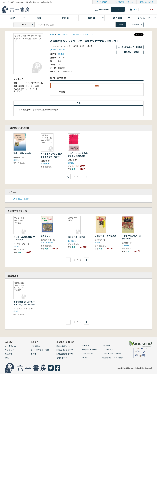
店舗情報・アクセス (125, 2)
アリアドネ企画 (47, 242)
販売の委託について (64, 346)
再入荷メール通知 (131, 52)
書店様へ (34, 354)
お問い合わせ (87, 353)
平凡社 (61, 54)
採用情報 (106, 345)
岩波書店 (71, 163)
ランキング (9, 350)
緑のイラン (45, 235)
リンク (85, 357)
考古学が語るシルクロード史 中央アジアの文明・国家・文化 (24, 304)
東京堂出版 (45, 163)
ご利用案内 (103, 2)
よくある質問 (148, 2)
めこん (16, 246)
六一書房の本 (10, 346)
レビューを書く (60, 49)
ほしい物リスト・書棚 (40, 350)
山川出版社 (72, 241)
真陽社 (16, 160)
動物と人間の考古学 (22, 153)
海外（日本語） (63, 34)
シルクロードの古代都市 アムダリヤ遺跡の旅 (79, 154)
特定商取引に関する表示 (112, 357)
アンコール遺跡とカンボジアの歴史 (24, 238)
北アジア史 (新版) (76, 236)
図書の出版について (64, 350)
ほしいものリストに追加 (131, 47)
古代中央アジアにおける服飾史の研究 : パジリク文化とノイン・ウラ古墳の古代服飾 (51, 158)
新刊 (52, 34)
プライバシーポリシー (111, 353)
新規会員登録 (103, 9)
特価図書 (8, 354)
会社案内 (86, 345)
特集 (7, 357)
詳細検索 (135, 24)
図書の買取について (64, 354)
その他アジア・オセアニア (83, 34)
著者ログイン (61, 357)
